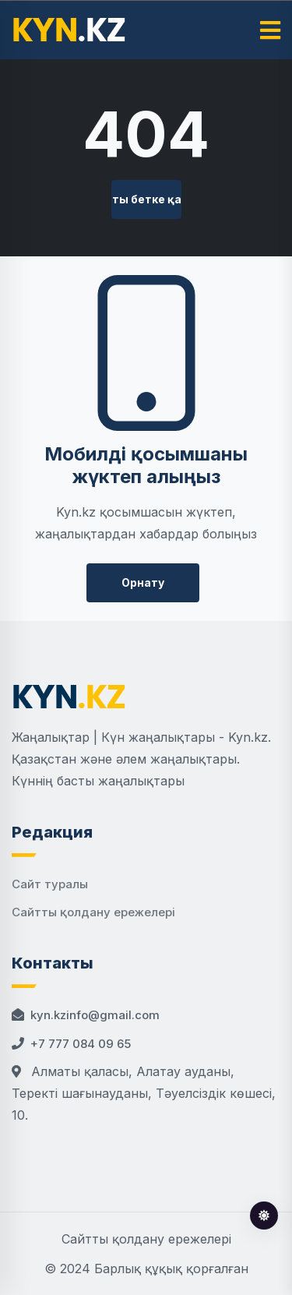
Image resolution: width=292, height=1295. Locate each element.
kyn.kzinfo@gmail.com (95, 1014)
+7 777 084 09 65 (80, 1043)
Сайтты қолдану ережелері (93, 912)
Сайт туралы (50, 884)
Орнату (142, 582)
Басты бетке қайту (146, 199)
